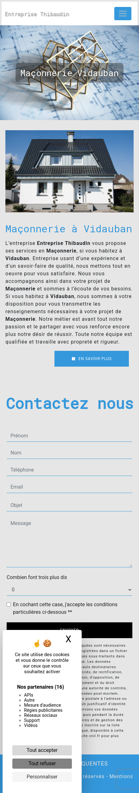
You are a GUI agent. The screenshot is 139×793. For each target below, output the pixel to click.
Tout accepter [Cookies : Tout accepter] (42, 750)
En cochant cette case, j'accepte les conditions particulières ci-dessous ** (65, 608)
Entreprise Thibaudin (36, 13)
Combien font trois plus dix (37, 577)
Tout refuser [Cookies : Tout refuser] (42, 763)
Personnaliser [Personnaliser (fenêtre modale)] (42, 777)
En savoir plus (92, 359)
